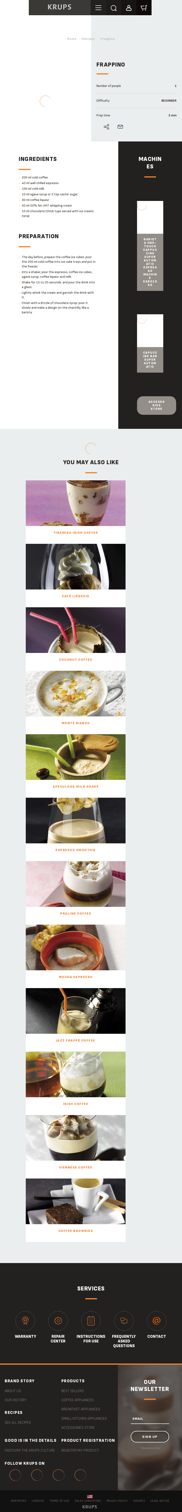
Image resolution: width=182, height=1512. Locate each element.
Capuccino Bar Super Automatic (150, 360)
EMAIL (139, 1418)
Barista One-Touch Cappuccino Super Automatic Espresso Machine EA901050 (150, 262)
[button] (129, 7)
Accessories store (157, 405)
